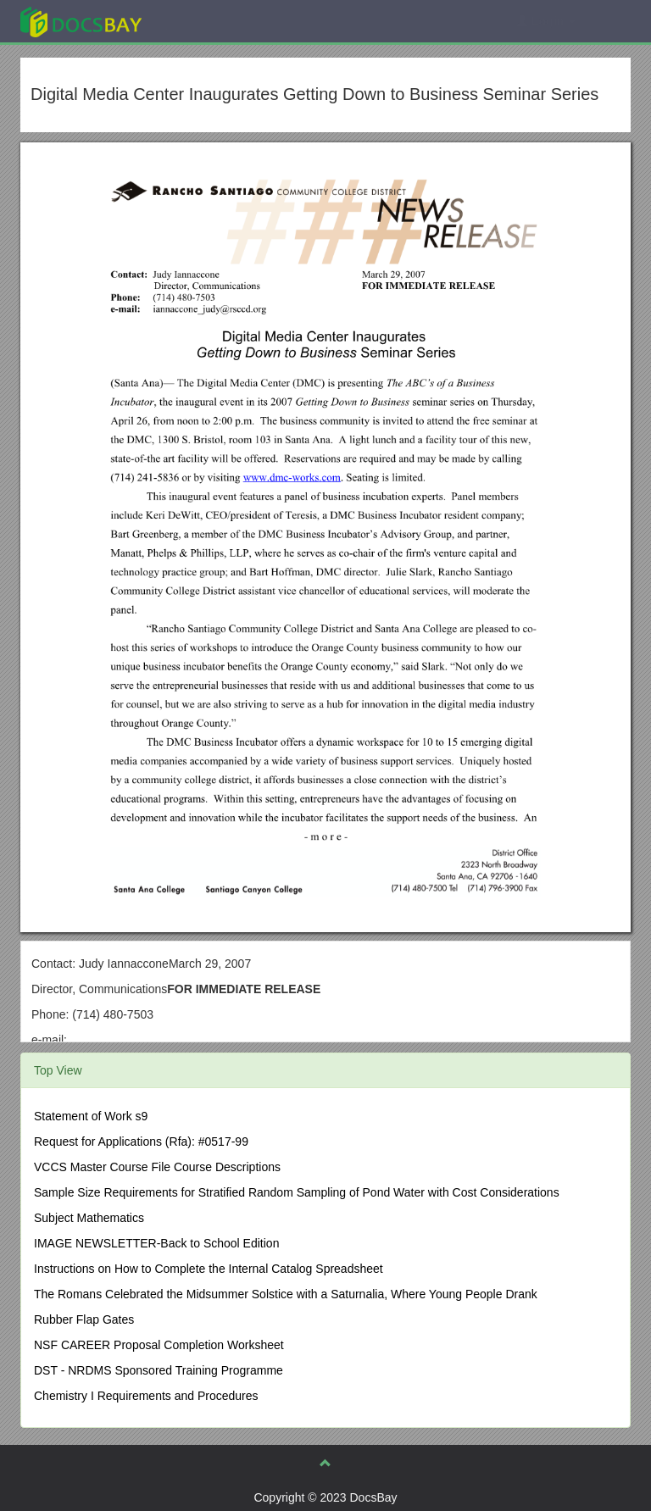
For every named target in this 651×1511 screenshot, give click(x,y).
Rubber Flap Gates (84, 1319)
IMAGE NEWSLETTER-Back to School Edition (156, 1243)
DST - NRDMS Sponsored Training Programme (158, 1370)
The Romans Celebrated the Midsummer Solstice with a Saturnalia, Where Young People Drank (285, 1294)
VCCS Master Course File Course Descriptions (157, 1167)
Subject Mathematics (89, 1218)
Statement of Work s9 (90, 1116)
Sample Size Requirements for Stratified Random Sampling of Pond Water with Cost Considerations (296, 1192)
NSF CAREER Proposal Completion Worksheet (159, 1345)
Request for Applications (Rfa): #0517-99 (141, 1141)
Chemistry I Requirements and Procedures (146, 1396)
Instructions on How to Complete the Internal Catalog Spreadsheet (208, 1268)
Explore (208, 21)
